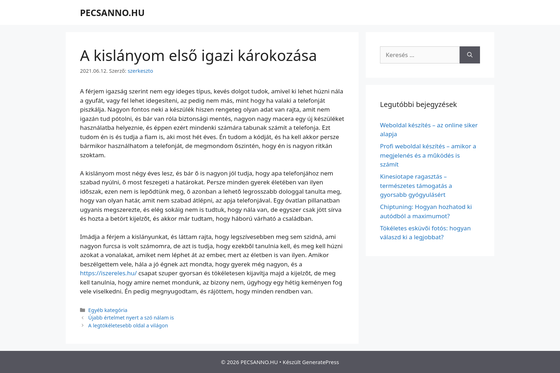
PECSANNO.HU (112, 12)
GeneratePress (320, 362)
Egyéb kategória (108, 310)
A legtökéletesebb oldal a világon (128, 325)
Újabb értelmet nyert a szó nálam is (131, 317)
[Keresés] (470, 54)
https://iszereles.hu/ (108, 273)
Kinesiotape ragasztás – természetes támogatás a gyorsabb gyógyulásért (416, 185)
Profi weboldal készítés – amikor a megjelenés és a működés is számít (428, 155)
